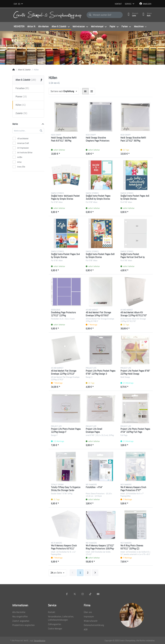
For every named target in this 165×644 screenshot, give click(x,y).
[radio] (85, 91)
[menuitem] (19, 26)
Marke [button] (15, 124)
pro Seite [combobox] (56, 572)
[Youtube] (98, 594)
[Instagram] (82, 594)
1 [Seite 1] (80, 572)
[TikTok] (90, 594)
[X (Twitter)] (74, 594)
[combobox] (18, 4)
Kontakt (118, 4)
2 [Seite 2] (87, 572)
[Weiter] (95, 572)
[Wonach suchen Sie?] (104, 15)
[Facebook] (67, 594)
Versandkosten (39, 640)
